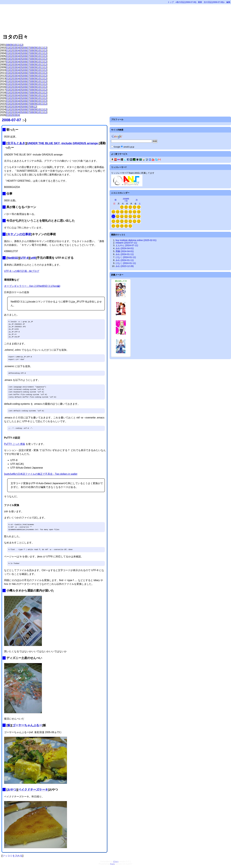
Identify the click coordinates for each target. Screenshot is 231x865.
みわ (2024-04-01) (125, 248)
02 (11, 47)
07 (28, 47)
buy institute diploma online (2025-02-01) (136, 240)
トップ (171, 2)
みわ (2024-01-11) (125, 254)
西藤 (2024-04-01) (125, 251)
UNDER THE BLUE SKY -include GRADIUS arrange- (63, 143)
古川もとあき (16, 143)
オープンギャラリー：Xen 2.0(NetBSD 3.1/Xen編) (32, 286)
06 (24, 47)
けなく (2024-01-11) (126, 257)
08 (7, 45)
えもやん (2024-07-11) (127, 245)
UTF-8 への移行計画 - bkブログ (21, 271)
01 (7, 47)
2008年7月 (126, 200)
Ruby (112, 864)
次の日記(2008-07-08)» (214, 2)
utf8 (33, 257)
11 (18, 45)
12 (21, 45)
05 (21, 47)
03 (14, 47)
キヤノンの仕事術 (19, 234)
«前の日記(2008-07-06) (185, 2)
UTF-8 (24, 257)
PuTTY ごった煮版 (14, 444)
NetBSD (12, 257)
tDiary (115, 861)
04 (18, 47)
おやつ (11, 789)
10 (14, 45)
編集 (228, 2)
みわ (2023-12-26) (125, 266)
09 (11, 45)
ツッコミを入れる (12, 855)
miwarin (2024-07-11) (126, 242)
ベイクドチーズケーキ (33, 789)
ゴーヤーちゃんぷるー (27, 725)
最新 (200, 2)
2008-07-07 (11, 120)
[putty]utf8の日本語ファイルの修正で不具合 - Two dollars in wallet (40, 474)
